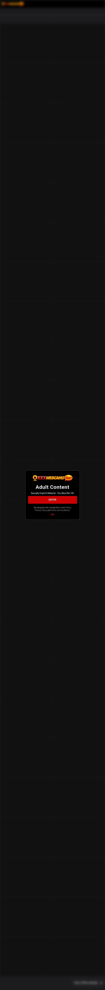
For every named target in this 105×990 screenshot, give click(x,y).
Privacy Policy (41, 510)
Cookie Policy (65, 507)
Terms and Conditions (60, 510)
